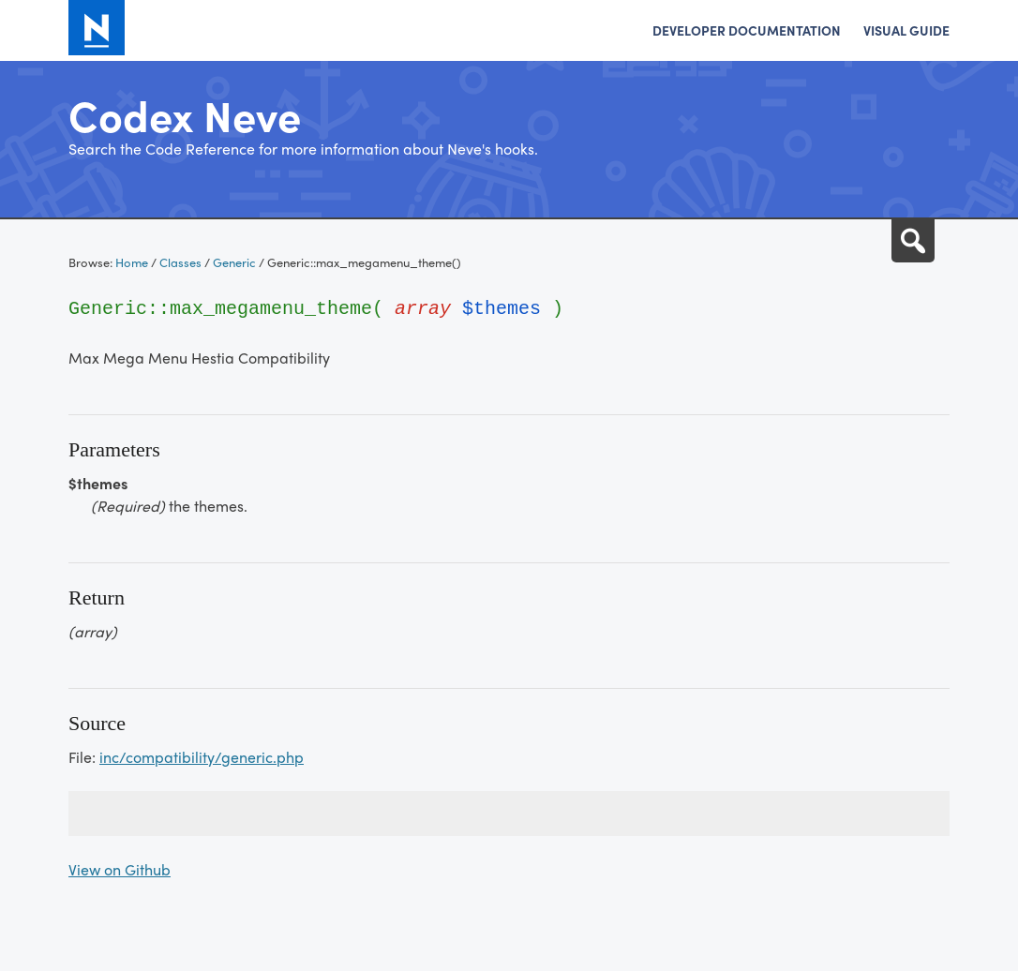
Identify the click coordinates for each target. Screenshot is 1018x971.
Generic (234, 262)
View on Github (119, 869)
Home (131, 262)
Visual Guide (906, 30)
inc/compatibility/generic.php (201, 757)
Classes (180, 262)
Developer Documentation (746, 30)
